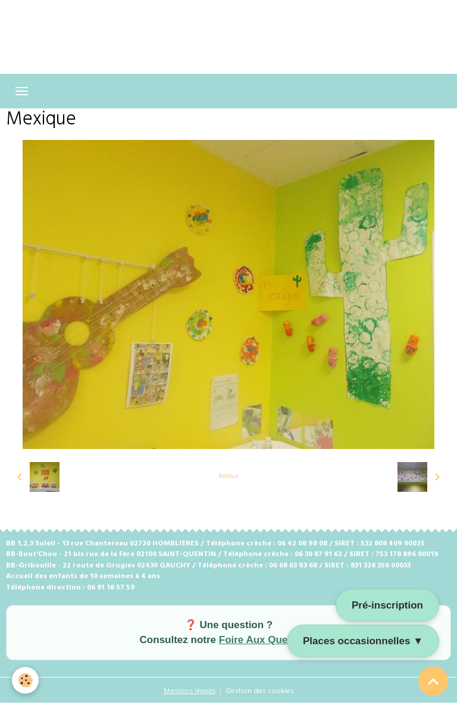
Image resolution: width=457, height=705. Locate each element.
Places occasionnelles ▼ (363, 641)
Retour (228, 476)
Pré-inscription (387, 605)
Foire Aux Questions (268, 639)
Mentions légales (189, 691)
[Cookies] (25, 680)
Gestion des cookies (260, 691)
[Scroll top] (433, 681)
